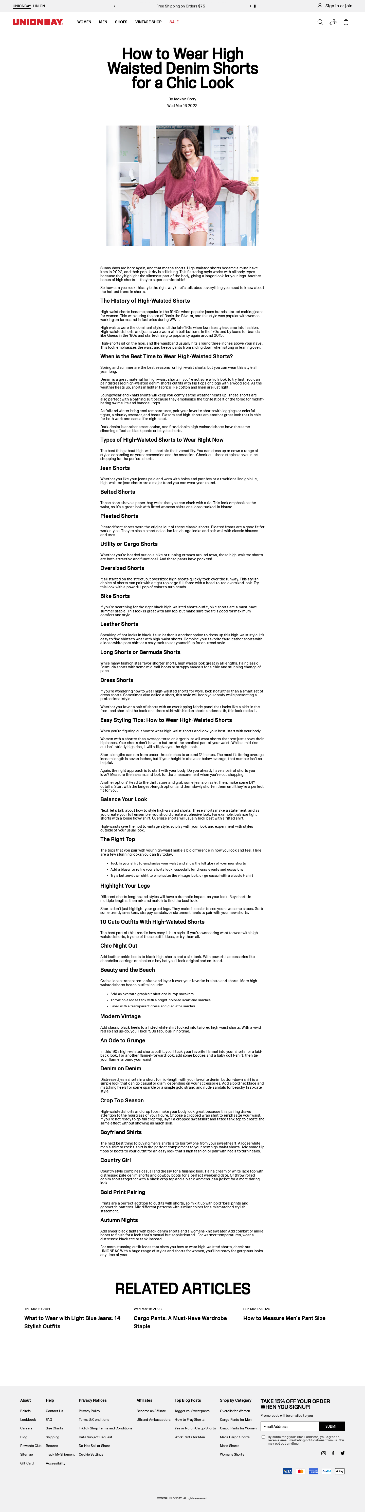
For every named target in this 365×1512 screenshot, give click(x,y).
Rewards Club (31, 1446)
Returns (52, 1446)
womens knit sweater (208, 1231)
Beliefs (25, 1411)
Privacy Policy (89, 1411)
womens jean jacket (213, 1179)
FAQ (49, 1419)
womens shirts (173, 507)
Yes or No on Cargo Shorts (195, 1428)
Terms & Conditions (94, 1419)
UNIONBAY (109, 1251)
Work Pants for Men (190, 1437)
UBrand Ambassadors (154, 1419)
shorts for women (189, 1251)
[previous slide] (115, 6)
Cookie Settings (91, 1454)
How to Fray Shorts (189, 1419)
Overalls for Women (235, 1411)
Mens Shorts (229, 1446)
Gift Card (27, 1463)
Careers (26, 1428)
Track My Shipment (60, 1454)
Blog (24, 1437)
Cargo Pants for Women (238, 1428)
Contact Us (54, 1411)
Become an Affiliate (151, 1411)
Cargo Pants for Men (235, 1419)
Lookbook (28, 1419)
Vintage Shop (148, 22)
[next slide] (250, 6)
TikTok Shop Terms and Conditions (105, 1428)
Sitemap (26, 1454)
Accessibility (55, 1463)
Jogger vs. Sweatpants (192, 1411)
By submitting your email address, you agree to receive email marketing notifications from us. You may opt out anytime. (306, 1440)
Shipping (52, 1437)
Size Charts (54, 1428)
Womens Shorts (232, 1454)
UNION (39, 6)
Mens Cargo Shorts (235, 1437)
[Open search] (320, 22)
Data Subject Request (95, 1437)
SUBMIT (331, 1426)
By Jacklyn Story (182, 99)
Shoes (121, 22)
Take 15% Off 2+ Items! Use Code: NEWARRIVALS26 (182, 6)
